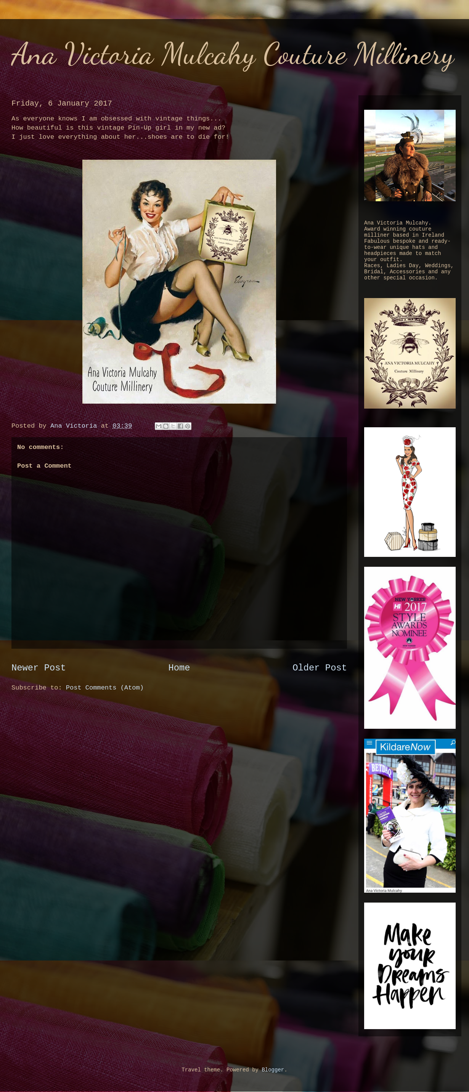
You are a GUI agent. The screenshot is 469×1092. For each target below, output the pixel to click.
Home (179, 668)
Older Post (319, 668)
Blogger (273, 1070)
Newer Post (38, 668)
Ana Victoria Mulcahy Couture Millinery (232, 53)
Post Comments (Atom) (105, 687)
